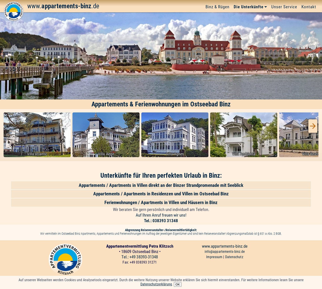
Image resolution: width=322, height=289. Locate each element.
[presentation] (312, 126)
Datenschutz (234, 257)
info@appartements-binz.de (225, 251)
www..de (63, 6)
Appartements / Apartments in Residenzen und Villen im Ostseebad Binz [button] (161, 193)
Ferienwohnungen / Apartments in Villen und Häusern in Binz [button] (161, 202)
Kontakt (308, 6)
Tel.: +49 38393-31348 (139, 256)
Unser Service (284, 6)
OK (178, 284)
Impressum (214, 257)
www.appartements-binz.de (225, 246)
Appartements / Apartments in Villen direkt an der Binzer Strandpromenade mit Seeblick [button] (161, 185)
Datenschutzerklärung (156, 284)
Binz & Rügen (217, 6)
